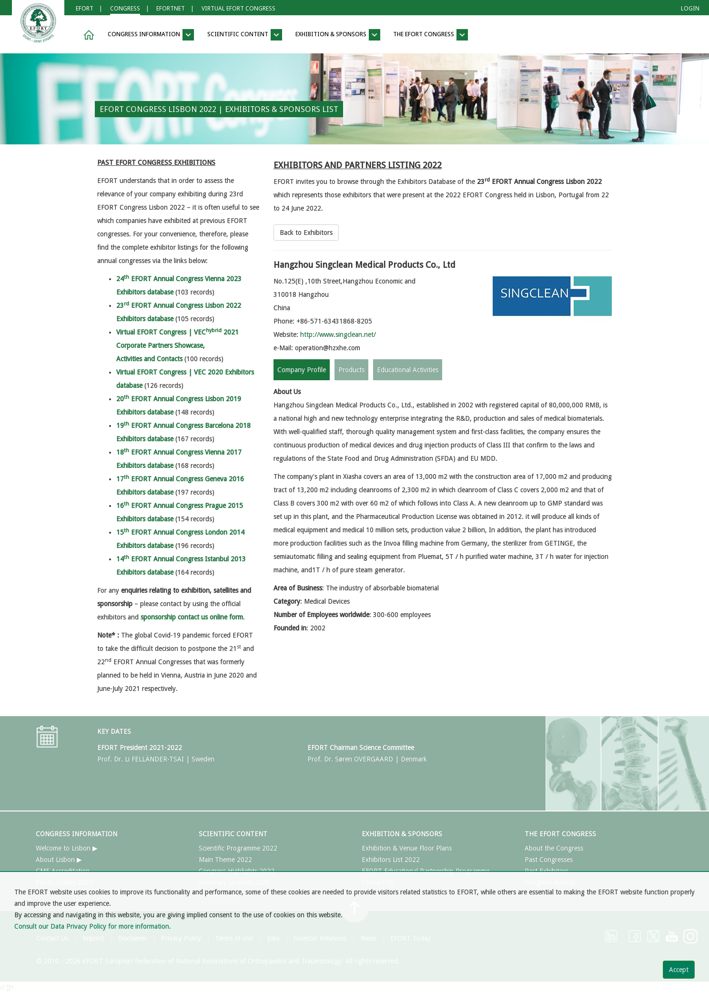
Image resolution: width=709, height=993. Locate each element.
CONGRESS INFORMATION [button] (151, 35)
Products (351, 370)
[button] (87, 35)
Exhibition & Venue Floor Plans (407, 848)
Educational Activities (407, 370)
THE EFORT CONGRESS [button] (430, 35)
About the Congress (554, 848)
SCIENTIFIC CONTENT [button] (244, 35)
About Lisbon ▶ (59, 859)
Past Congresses (549, 859)
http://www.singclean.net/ (338, 334)
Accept (679, 969)
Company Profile (301, 370)
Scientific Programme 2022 (238, 848)
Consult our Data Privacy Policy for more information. (92, 926)
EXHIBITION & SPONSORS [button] (337, 35)
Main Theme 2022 (225, 859)
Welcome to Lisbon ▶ (67, 848)
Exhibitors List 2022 (391, 859)
